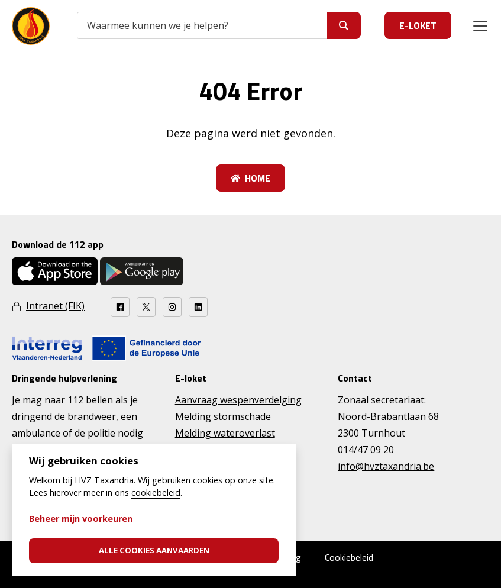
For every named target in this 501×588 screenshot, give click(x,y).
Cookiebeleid (349, 557)
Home (250, 178)
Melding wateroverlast (225, 433)
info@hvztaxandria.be (386, 466)
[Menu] (480, 26)
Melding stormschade (223, 416)
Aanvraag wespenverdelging (238, 399)
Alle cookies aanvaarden (154, 550)
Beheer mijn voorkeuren (80, 518)
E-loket (418, 25)
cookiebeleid (155, 492)
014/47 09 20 (366, 449)
